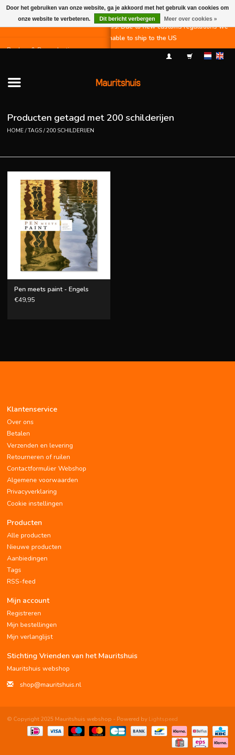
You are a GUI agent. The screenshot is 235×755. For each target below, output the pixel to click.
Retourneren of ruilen (38, 457)
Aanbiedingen (27, 558)
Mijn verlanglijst (30, 636)
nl (207, 55)
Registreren (24, 613)
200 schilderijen (70, 130)
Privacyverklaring (32, 491)
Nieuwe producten (34, 547)
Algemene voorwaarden (42, 480)
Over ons (20, 422)
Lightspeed (163, 719)
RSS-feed (21, 581)
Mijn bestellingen (32, 624)
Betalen (18, 433)
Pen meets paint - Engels (51, 289)
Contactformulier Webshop (46, 468)
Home (15, 130)
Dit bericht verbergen (127, 19)
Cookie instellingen (35, 503)
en (219, 55)
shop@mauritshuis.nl (50, 684)
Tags (35, 130)
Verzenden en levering (40, 445)
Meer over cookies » (190, 19)
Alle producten (29, 535)
